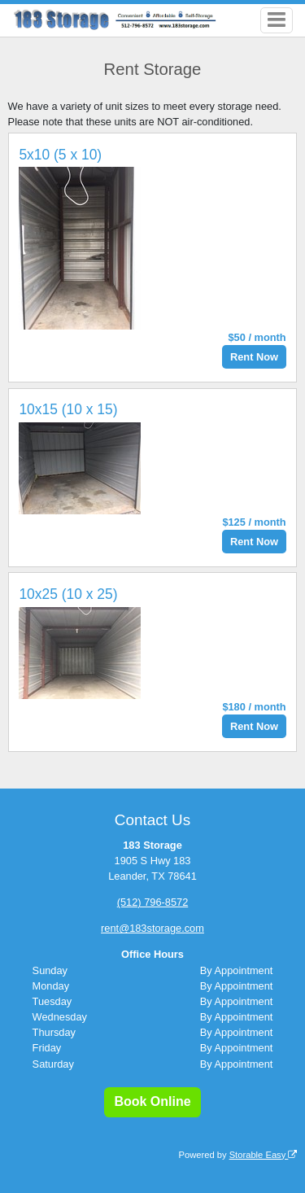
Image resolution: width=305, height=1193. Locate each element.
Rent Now (254, 357)
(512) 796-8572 (153, 902)
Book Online (152, 1101)
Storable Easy (263, 1155)
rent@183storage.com (152, 928)
